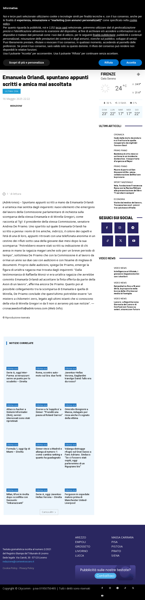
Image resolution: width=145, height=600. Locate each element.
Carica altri (49, 512)
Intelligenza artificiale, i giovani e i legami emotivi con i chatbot (126, 273)
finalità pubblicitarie (104, 34)
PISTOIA (117, 546)
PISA (114, 542)
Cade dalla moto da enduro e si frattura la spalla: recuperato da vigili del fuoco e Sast (127, 142)
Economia (119, 199)
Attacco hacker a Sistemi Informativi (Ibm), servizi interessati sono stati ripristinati (18, 415)
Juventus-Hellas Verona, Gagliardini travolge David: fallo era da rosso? (78, 377)
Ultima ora (12, 91)
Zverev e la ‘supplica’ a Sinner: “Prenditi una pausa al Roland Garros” (49, 412)
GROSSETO (82, 546)
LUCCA (79, 555)
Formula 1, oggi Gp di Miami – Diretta (18, 450)
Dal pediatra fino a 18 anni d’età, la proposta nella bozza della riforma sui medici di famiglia (127, 290)
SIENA (115, 555)
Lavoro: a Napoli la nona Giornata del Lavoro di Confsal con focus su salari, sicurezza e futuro (127, 306)
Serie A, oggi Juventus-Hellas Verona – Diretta (49, 496)
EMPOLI (80, 542)
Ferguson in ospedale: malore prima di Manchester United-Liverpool (77, 499)
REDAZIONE (16, 105)
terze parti (61, 27)
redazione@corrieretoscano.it (18, 561)
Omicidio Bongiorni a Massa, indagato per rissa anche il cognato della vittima (77, 414)
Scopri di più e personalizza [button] (26, 62)
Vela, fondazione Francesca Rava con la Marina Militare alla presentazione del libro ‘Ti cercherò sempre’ (128, 189)
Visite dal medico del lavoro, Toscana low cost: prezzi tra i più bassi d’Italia (128, 205)
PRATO (116, 551)
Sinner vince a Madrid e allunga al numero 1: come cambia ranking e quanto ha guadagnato (49, 453)
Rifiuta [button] (109, 62)
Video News (120, 268)
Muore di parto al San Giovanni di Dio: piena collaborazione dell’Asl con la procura (127, 173)
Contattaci (105, 576)
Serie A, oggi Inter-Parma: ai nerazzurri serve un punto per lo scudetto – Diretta (18, 377)
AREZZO (80, 537)
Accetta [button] (131, 62)
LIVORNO (81, 551)
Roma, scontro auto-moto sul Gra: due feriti (48, 374)
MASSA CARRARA (122, 537)
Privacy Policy (26, 568)
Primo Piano (120, 150)
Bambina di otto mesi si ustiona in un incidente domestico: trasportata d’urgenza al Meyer (126, 158)
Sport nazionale (123, 182)
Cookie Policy (10, 568)
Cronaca (119, 135)
